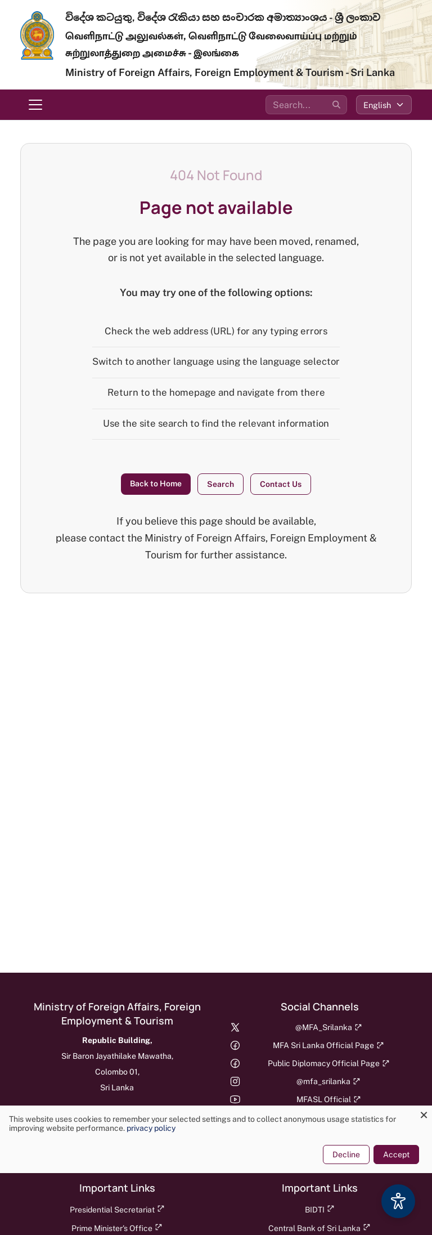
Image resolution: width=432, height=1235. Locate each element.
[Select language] (384, 104)
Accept (396, 1154)
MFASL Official (328, 1099)
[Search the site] (306, 104)
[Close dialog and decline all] (423, 1113)
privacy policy (151, 1128)
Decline (346, 1154)
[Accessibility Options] (398, 1201)
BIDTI (320, 1209)
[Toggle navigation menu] (35, 104)
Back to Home (156, 483)
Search (220, 484)
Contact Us (281, 484)
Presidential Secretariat (117, 1209)
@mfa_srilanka (328, 1081)
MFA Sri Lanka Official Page (328, 1045)
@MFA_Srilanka (328, 1027)
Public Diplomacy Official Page (329, 1063)
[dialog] (216, 1139)
